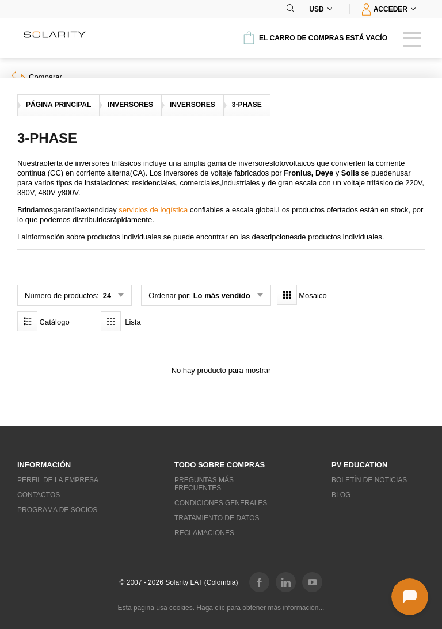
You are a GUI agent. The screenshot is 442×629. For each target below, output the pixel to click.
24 (106, 295)
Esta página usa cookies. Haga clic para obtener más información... (221, 608)
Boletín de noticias (369, 480)
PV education (359, 464)
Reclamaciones (204, 533)
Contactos (38, 495)
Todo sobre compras (219, 464)
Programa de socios (57, 510)
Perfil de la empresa (57, 480)
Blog (341, 495)
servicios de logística (153, 209)
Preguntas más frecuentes (204, 484)
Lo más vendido (221, 295)
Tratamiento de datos (217, 518)
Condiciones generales (220, 503)
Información (44, 464)
